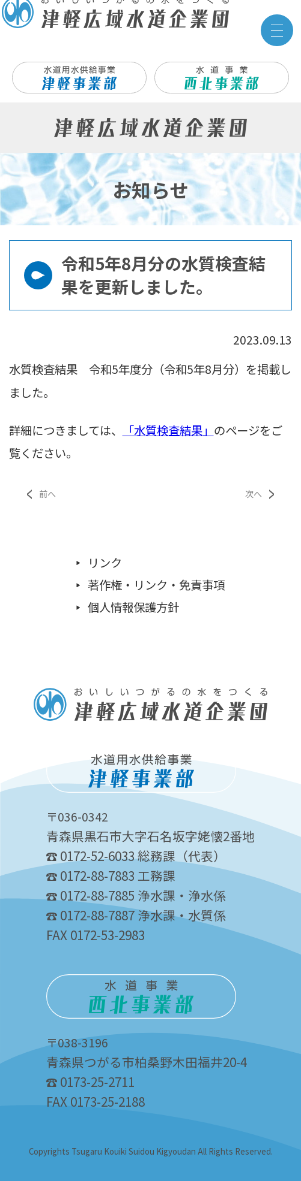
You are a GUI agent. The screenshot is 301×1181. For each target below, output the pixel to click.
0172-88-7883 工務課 (110, 875)
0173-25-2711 (90, 1082)
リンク (105, 562)
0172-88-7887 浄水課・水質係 (136, 915)
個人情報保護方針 (133, 607)
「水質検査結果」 (168, 430)
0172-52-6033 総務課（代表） (136, 856)
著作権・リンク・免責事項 (156, 585)
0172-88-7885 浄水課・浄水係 (136, 895)
